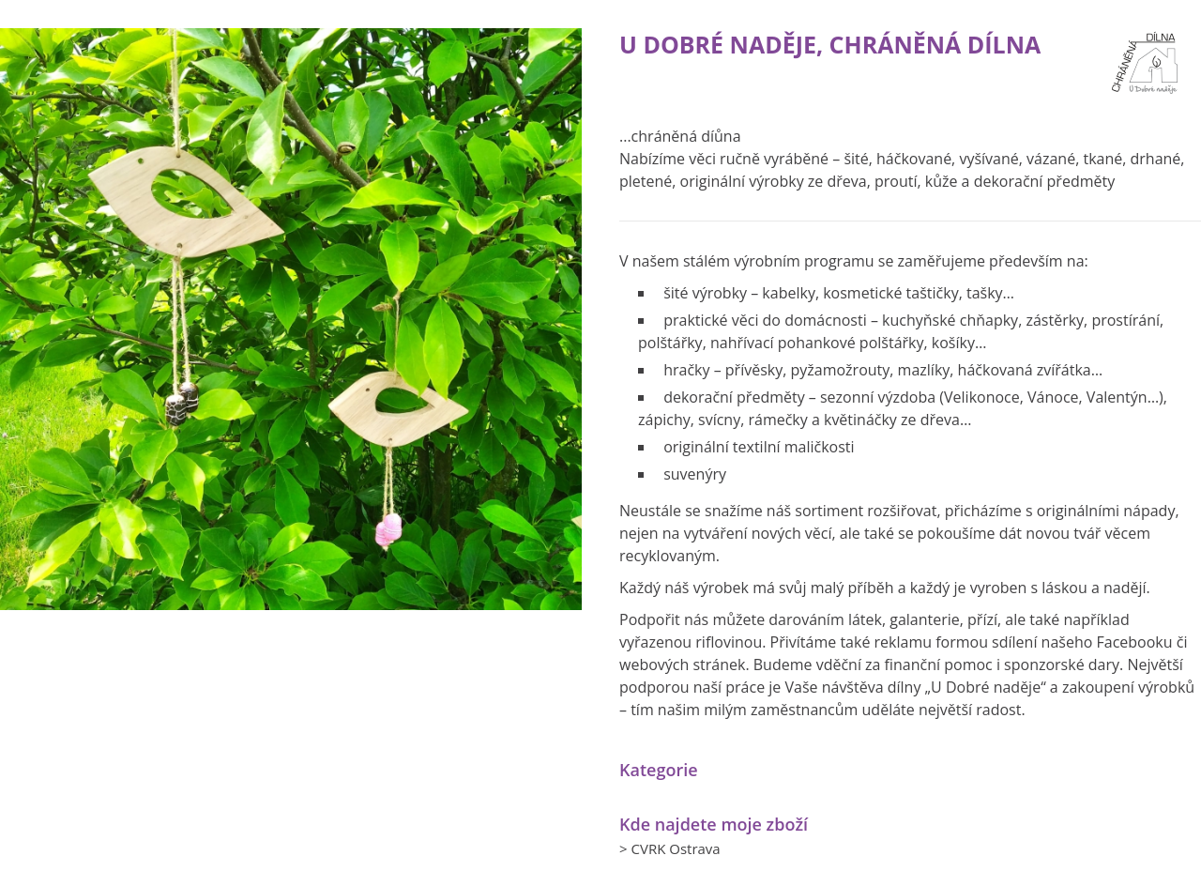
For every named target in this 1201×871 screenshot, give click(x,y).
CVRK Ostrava (675, 848)
